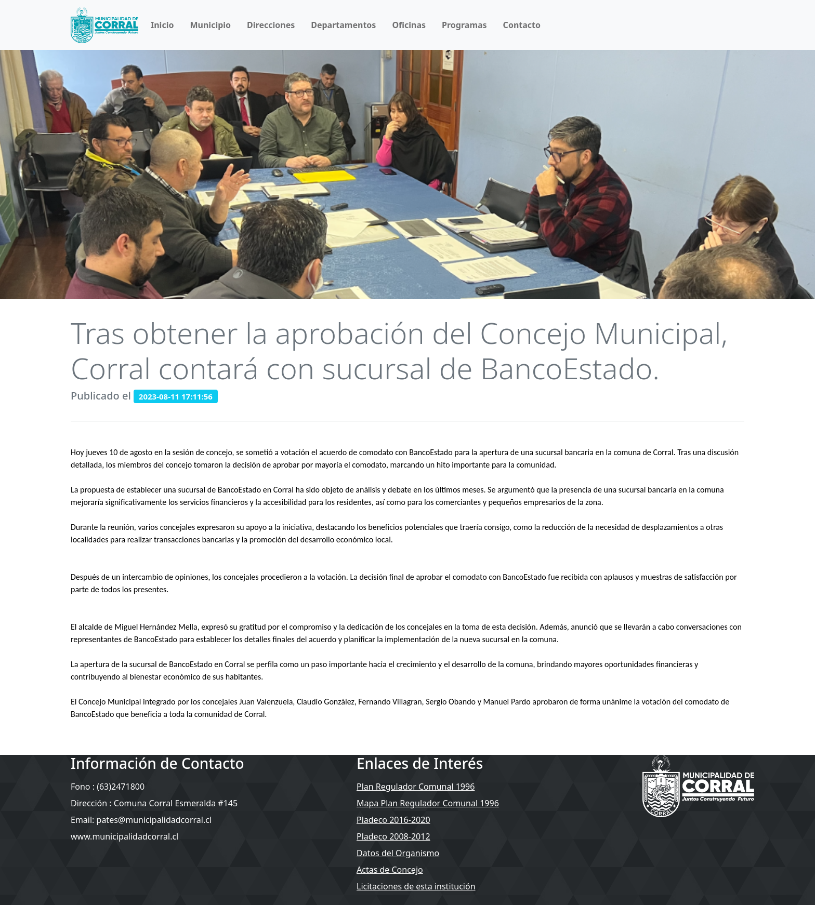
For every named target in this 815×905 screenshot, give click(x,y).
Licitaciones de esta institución (416, 886)
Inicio (162, 25)
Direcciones (271, 25)
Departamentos (343, 25)
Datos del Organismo (398, 853)
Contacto (522, 25)
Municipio (210, 25)
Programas (464, 25)
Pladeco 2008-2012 (393, 836)
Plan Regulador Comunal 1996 (416, 786)
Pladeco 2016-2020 (393, 820)
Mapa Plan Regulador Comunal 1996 (428, 803)
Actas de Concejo (390, 869)
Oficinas (409, 25)
